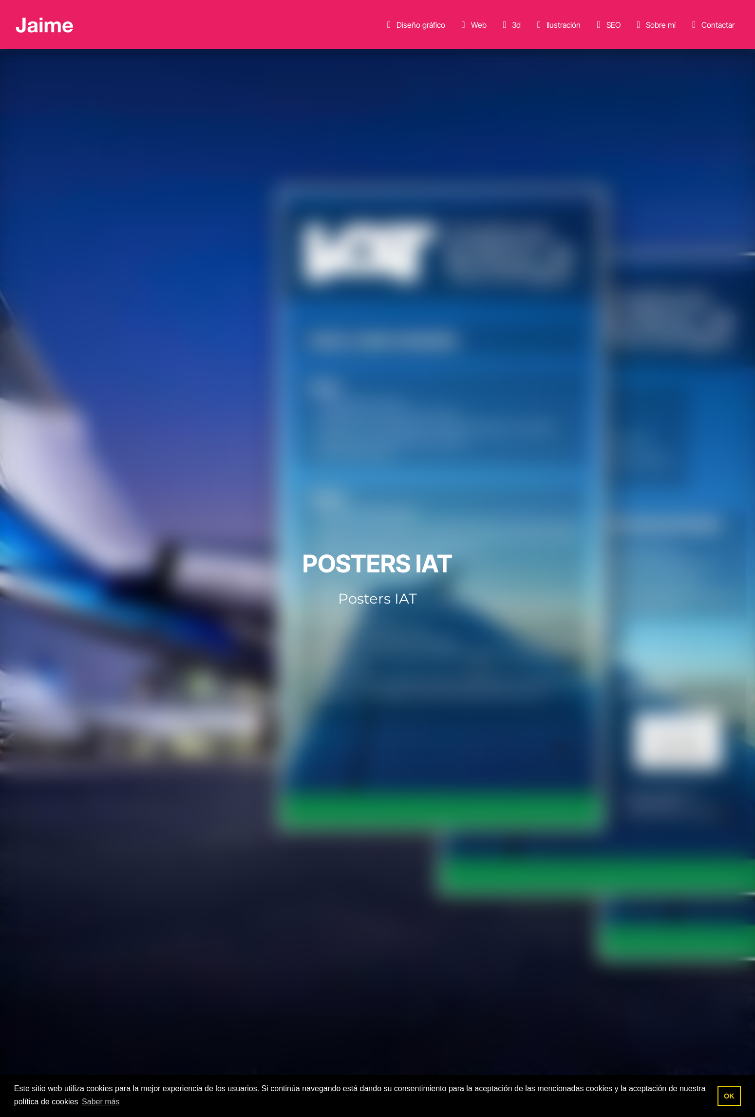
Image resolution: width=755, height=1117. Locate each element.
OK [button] (729, 1096)
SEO (607, 25)
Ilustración (557, 25)
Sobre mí (654, 25)
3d (510, 25)
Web (472, 25)
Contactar (711, 25)
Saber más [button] (100, 1101)
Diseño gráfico (414, 25)
